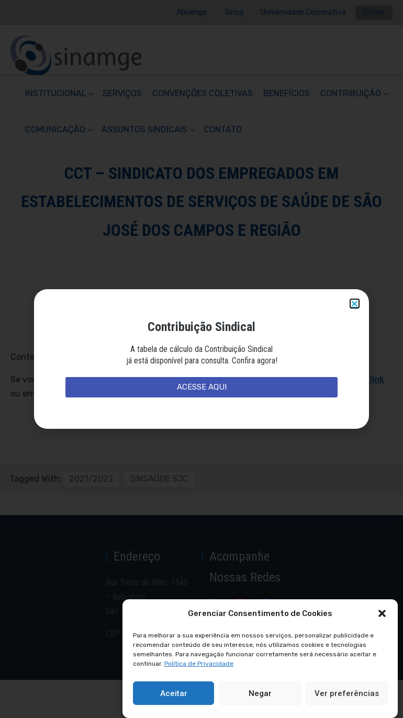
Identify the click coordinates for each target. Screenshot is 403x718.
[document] (201, 359)
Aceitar (173, 693)
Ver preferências (347, 693)
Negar (260, 693)
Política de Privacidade (198, 663)
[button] (382, 613)
